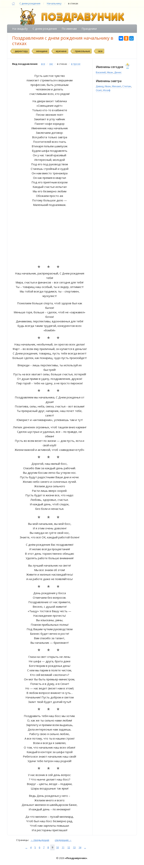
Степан (126, 86)
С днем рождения (30, 3)
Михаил (116, 86)
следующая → (63, 840)
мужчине (61, 51)
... (26, 847)
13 (74, 847)
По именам (69, 28)
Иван (110, 72)
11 (63, 847)
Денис (118, 72)
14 (80, 847)
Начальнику (54, 3)
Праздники (89, 28)
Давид (100, 86)
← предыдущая (40, 840)
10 (57, 847)
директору (21, 51)
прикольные (82, 51)
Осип (99, 90)
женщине (41, 51)
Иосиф (106, 90)
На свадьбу (20, 28)
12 (68, 847)
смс (51, 64)
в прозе (75, 64)
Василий (101, 72)
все (100, 51)
